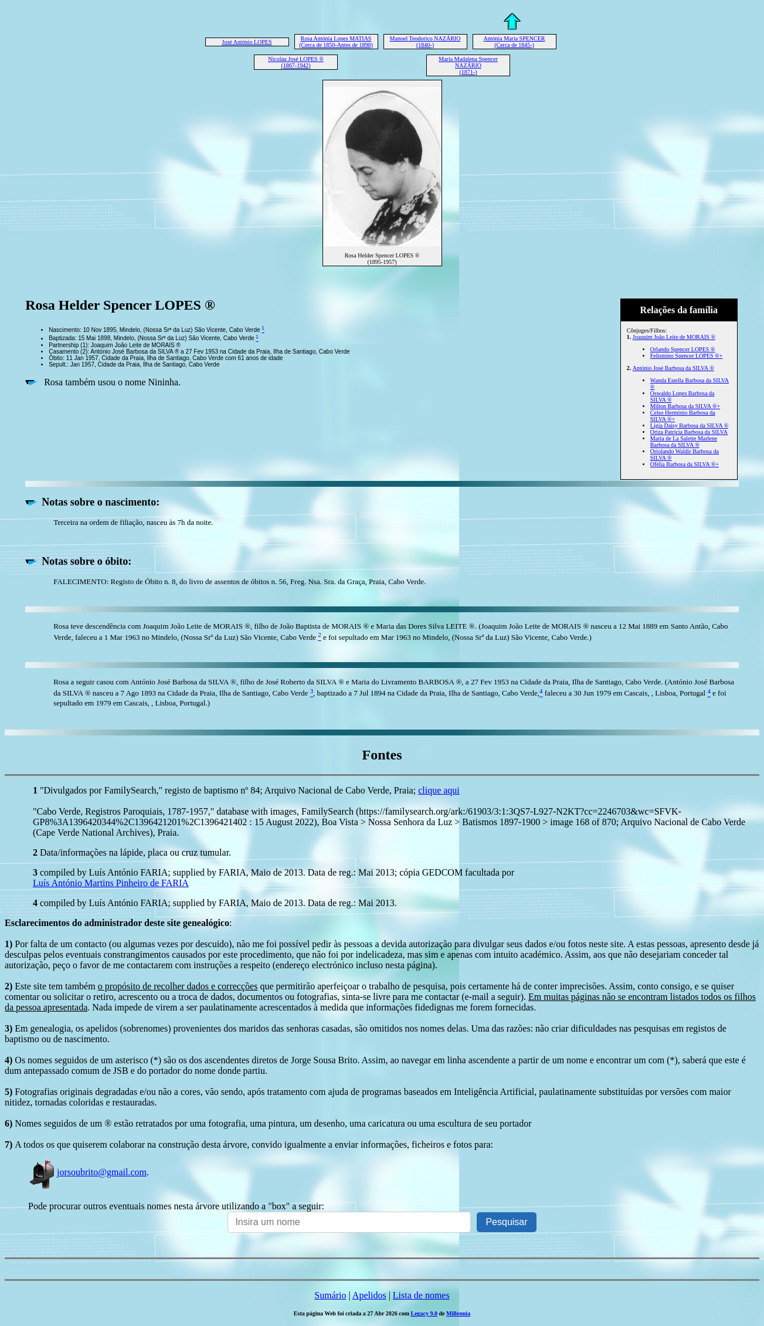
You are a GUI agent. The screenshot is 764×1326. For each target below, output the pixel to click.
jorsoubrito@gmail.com (87, 1172)
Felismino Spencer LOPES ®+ (686, 355)
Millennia (458, 1313)
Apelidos (369, 1295)
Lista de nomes (421, 1295)
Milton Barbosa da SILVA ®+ (685, 406)
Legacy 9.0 (423, 1313)
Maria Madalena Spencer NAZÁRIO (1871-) (468, 65)
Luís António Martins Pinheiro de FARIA (111, 883)
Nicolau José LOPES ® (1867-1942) (296, 62)
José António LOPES (246, 42)
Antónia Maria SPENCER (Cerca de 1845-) (514, 41)
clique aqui (439, 790)
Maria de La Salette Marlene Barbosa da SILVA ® (683, 441)
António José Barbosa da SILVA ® (673, 368)
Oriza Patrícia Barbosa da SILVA (689, 432)
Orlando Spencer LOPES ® (682, 349)
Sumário (330, 1295)
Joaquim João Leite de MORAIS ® (674, 337)
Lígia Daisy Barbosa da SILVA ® (689, 425)
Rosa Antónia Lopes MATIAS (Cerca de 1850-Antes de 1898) (336, 41)
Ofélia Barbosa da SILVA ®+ (684, 464)
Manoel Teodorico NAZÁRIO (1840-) (425, 41)
